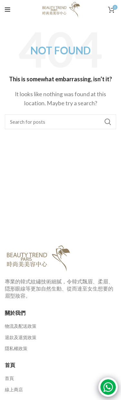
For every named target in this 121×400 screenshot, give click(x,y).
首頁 (9, 378)
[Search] (60, 121)
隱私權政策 (16, 348)
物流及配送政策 (20, 326)
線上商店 (14, 389)
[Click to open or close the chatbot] (108, 387)
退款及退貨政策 (20, 337)
